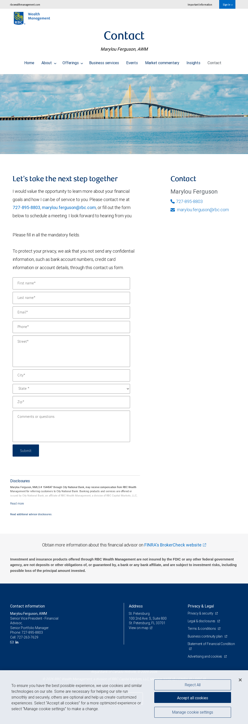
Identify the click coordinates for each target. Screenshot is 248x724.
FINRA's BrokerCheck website (173, 545)
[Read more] (17, 503)
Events (132, 61)
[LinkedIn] (18, 642)
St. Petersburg (139, 613)
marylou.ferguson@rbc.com (69, 207)
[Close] (240, 680)
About (48, 61)
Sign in (228, 4)
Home (29, 61)
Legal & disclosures (202, 621)
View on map (139, 628)
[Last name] (71, 298)
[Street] (71, 351)
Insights (193, 61)
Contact (214, 61)
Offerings (72, 61)
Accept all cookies (192, 697)
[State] (71, 389)
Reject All (193, 684)
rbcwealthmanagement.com (25, 4)
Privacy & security (201, 613)
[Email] (71, 312)
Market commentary (162, 61)
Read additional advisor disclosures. (31, 514)
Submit (26, 450)
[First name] (71, 283)
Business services (104, 61)
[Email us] (12, 642)
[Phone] (71, 327)
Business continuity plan (205, 636)
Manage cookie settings (192, 712)
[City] (71, 375)
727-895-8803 (26, 207)
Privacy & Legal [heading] (201, 606)
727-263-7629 (27, 637)
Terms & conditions (202, 628)
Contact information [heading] (27, 606)
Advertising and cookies (205, 656)
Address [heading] (136, 606)
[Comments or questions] (71, 426)
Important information (200, 4)
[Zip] (71, 402)
